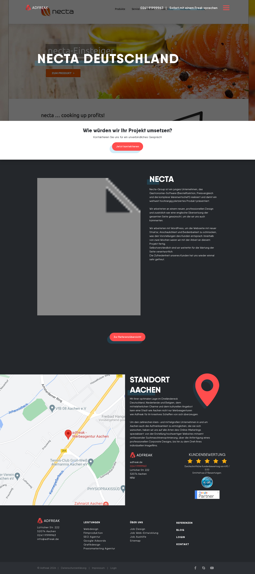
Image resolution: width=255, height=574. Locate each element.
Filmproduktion (93, 532)
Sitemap (135, 540)
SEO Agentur (92, 536)
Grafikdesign (92, 544)
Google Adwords (95, 540)
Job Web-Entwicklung (144, 532)
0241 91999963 (151, 8)
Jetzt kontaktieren (127, 146)
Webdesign (91, 529)
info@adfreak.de (48, 539)
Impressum (98, 567)
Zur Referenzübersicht (127, 336)
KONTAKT (182, 544)
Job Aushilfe (138, 536)
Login (113, 567)
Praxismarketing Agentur (99, 548)
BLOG (180, 529)
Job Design (137, 529)
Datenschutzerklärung (73, 567)
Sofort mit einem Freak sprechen (193, 8)
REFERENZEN (184, 522)
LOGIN (180, 537)
